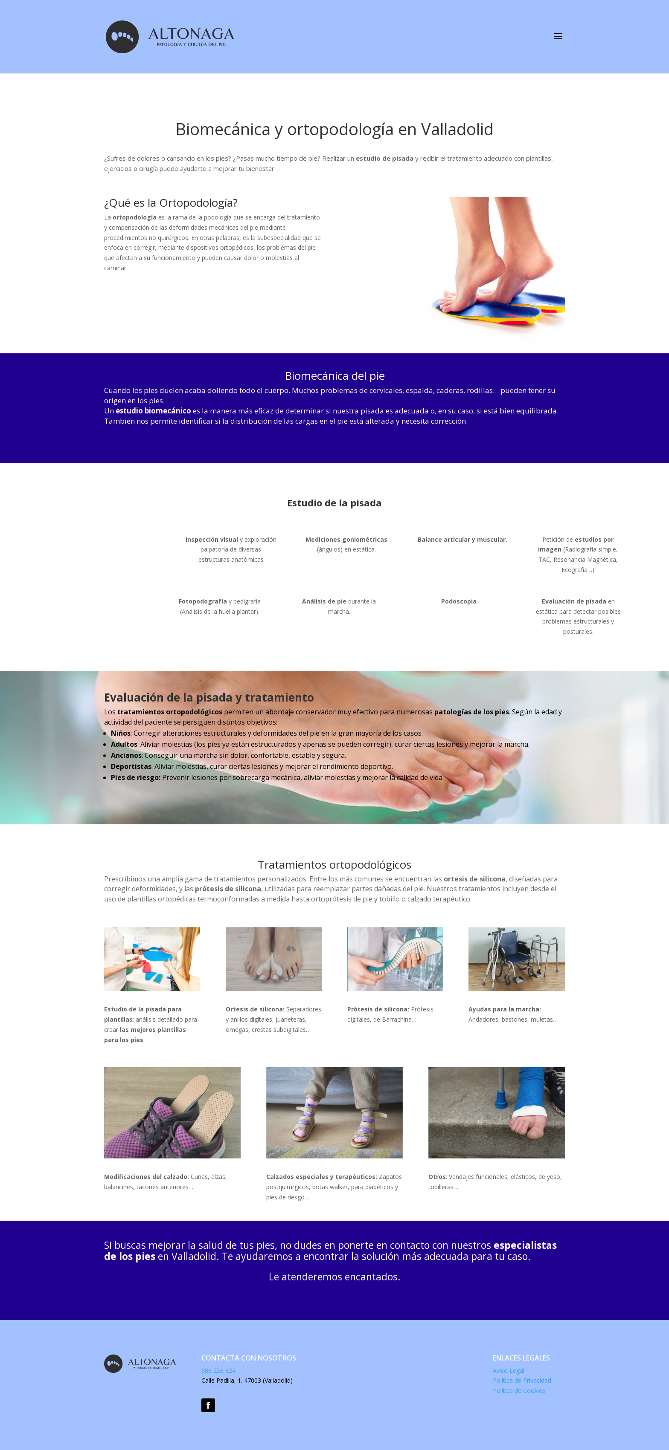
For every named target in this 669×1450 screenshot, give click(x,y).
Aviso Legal (508, 1370)
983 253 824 (219, 1370)
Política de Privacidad (522, 1380)
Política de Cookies (519, 1390)
